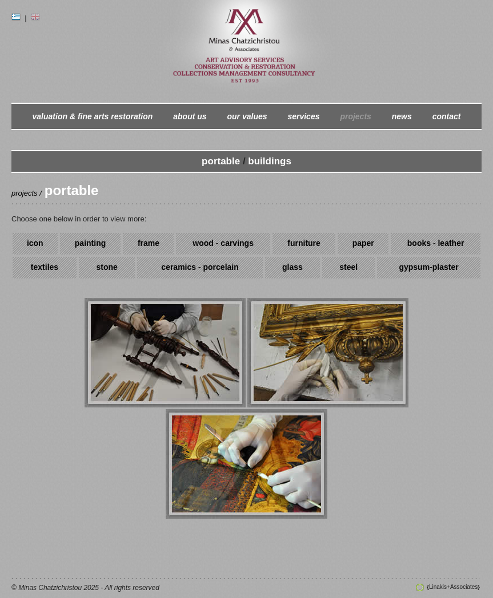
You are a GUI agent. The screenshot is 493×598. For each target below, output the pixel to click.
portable (221, 161)
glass (292, 267)
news (402, 116)
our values (247, 116)
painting (90, 243)
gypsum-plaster (428, 267)
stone (107, 267)
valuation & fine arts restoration (93, 116)
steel (348, 267)
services (303, 116)
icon (35, 243)
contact (446, 116)
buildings (269, 161)
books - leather (435, 243)
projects (355, 116)
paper (363, 243)
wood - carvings (223, 243)
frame (148, 243)
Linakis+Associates (453, 587)
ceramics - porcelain (199, 267)
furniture (303, 243)
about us (189, 116)
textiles (44, 267)
